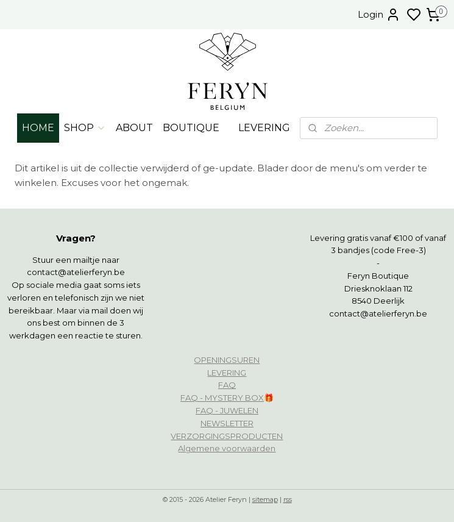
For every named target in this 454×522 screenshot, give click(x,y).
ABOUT (134, 128)
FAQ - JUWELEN (227, 410)
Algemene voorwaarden (226, 448)
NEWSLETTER (227, 423)
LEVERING (264, 128)
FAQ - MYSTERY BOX (222, 397)
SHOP (85, 128)
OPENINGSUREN (227, 360)
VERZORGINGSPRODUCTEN (227, 436)
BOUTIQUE (191, 128)
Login (379, 14)
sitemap (265, 499)
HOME (38, 128)
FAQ (227, 385)
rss (287, 499)
